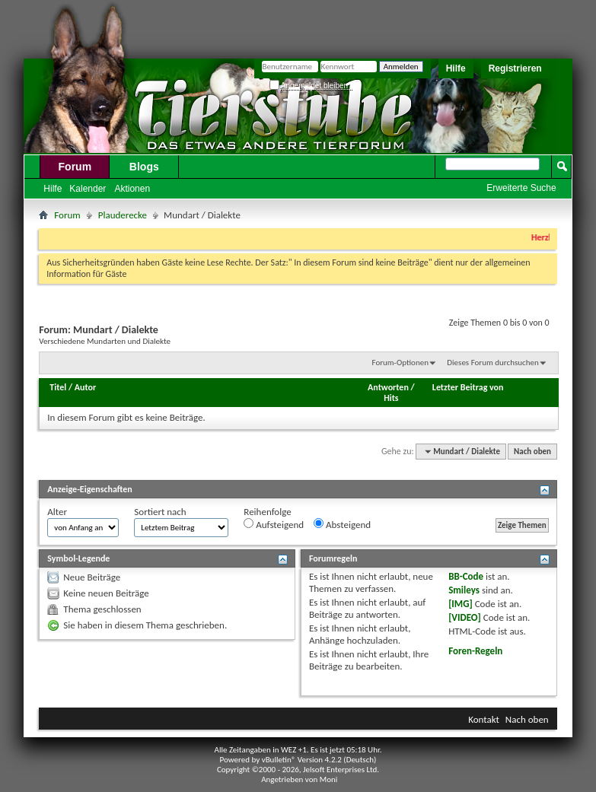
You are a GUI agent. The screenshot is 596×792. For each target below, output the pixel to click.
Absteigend (342, 524)
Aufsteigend (274, 524)
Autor (85, 387)
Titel (57, 387)
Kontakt (483, 719)
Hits (391, 398)
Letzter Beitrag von (468, 387)
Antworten (388, 387)
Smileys (464, 590)
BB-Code (465, 576)
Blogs (144, 167)
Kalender (87, 188)
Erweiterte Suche (521, 188)
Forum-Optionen (399, 362)
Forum (75, 167)
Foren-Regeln (475, 651)
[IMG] (460, 603)
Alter (57, 511)
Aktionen (132, 188)
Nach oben (532, 451)
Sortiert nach (160, 511)
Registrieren (515, 68)
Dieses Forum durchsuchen (492, 362)
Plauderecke (122, 215)
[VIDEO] (464, 617)
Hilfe (456, 68)
